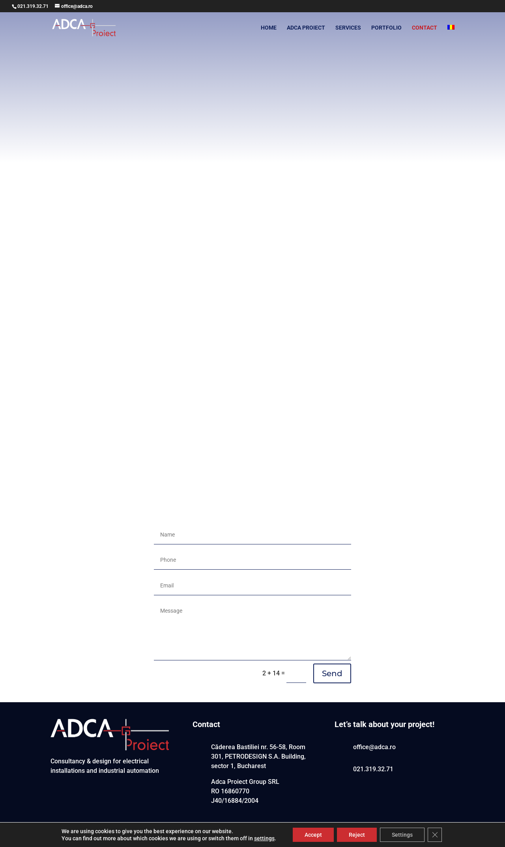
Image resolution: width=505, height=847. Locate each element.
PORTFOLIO (386, 28)
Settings (402, 835)
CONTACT (424, 28)
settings (264, 838)
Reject (357, 835)
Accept (313, 835)
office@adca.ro (374, 747)
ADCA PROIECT (306, 28)
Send (332, 673)
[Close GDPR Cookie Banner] (435, 835)
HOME (269, 28)
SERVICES (348, 28)
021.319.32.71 (33, 6)
